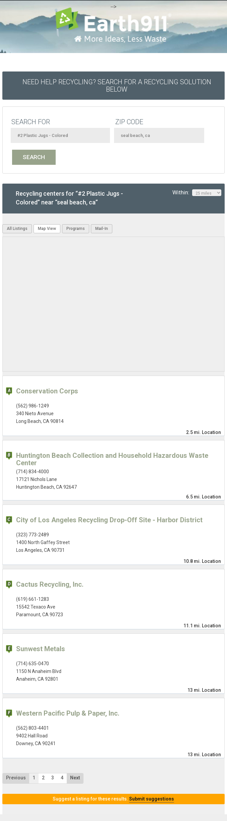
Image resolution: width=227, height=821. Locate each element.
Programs (75, 228)
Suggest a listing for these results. (113, 799)
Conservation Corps (47, 391)
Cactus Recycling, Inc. (49, 584)
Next (75, 777)
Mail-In (101, 228)
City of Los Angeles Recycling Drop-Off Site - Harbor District (109, 520)
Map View (47, 228)
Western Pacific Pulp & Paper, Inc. (67, 713)
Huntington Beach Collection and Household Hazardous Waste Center (112, 459)
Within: (196, 192)
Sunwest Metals (40, 649)
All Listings (17, 228)
